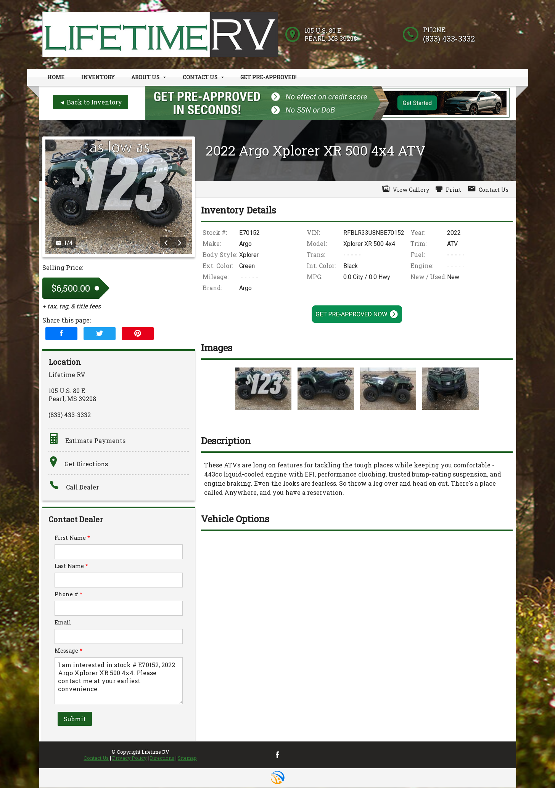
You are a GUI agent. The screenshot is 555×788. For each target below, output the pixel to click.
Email (63, 622)
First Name (72, 538)
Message (68, 651)
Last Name (71, 566)
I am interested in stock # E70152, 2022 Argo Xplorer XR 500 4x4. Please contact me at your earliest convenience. (119, 681)
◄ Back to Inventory (90, 102)
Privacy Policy (129, 758)
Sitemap (187, 758)
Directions (162, 758)
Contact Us (96, 758)
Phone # (68, 594)
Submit (75, 719)
